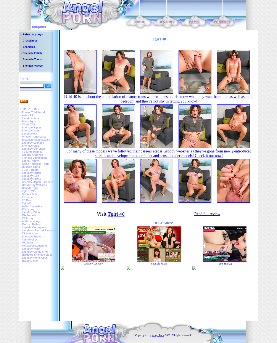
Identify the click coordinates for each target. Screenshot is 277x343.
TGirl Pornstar (31, 170)
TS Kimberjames (32, 151)
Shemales (29, 46)
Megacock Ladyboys (34, 245)
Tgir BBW (28, 191)
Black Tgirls (29, 121)
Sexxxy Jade (30, 194)
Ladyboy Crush (31, 173)
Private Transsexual (34, 136)
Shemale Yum (30, 130)
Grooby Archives (32, 154)
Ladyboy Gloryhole (34, 148)
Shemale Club (30, 145)
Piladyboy (28, 209)
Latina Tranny (30, 160)
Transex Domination (34, 157)
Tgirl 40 (26, 203)
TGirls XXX (28, 124)
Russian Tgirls (31, 166)
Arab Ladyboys (31, 221)
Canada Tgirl (30, 188)
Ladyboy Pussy (31, 179)
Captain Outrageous (34, 227)
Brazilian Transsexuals (36, 139)
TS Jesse (27, 197)
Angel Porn (158, 335)
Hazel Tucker (30, 260)
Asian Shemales (32, 206)
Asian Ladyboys (33, 34)
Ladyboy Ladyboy (33, 142)
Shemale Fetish (32, 53)
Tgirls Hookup (224, 263)
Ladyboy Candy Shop (35, 251)
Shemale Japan (31, 127)
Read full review (207, 214)
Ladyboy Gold (30, 176)
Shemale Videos (33, 65)
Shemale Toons (32, 59)
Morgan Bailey (31, 224)
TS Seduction (30, 233)
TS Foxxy (28, 218)
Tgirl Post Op (30, 239)
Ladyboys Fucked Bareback (39, 230)
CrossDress (30, 40)
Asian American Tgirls (35, 163)
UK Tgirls (28, 242)
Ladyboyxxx (29, 133)
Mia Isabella (29, 215)
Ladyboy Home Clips (35, 257)
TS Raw (26, 200)
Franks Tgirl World (33, 112)
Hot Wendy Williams (34, 185)
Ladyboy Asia (30, 118)
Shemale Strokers (33, 236)
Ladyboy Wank (31, 248)
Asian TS (27, 115)
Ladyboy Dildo (31, 212)
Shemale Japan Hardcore (37, 182)
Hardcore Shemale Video (37, 254)
